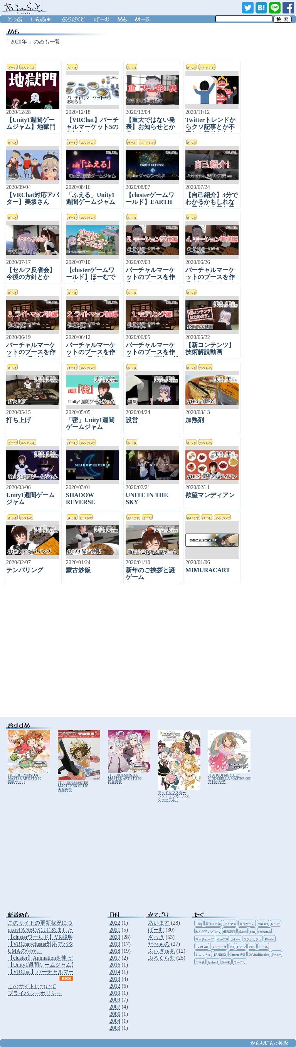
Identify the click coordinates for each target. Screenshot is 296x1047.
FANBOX (220, 955)
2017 (114, 958)
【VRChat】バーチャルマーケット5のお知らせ (64, 972)
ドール (263, 947)
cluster (243, 931)
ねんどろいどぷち (207, 931)
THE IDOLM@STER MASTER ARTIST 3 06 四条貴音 (129, 777)
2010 (114, 993)
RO (232, 947)
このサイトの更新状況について (45, 923)
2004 (114, 1021)
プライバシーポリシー (35, 993)
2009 (114, 1000)
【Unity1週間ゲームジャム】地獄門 (50, 965)
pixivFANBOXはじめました (40, 930)
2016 (114, 965)
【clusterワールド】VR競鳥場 (43, 937)
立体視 (225, 962)
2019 (114, 944)
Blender (269, 939)
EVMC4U (201, 947)
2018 (114, 951)
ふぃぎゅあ (161, 951)
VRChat (263, 924)
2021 (114, 930)
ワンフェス (219, 947)
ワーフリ (240, 962)
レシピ (275, 924)
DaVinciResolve (259, 955)
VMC (252, 947)
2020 (114, 937)
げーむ (156, 930)
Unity (198, 924)
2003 (114, 1028)
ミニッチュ (203, 955)
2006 (114, 1014)
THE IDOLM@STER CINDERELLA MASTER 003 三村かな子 (229, 777)
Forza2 (241, 947)
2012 (114, 986)
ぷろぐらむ (161, 958)
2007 (114, 1007)
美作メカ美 (213, 924)
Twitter (276, 955)
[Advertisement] (127, 655)
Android (213, 962)
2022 (114, 923)
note (252, 931)
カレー (235, 939)
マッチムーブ (204, 939)
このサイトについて (32, 986)
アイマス (230, 924)
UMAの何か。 (25, 951)
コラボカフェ (252, 939)
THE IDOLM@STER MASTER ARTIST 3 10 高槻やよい (29, 777)
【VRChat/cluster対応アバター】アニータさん (62, 944)
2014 (114, 972)
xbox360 (222, 939)
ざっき (156, 937)
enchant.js (264, 931)
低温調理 (229, 931)
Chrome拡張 (237, 955)
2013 (114, 979)
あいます (159, 923)
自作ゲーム (247, 924)
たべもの (159, 944)
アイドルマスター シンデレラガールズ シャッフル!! (179, 794)
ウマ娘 (200, 962)
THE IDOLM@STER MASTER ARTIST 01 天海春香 (79, 784)
